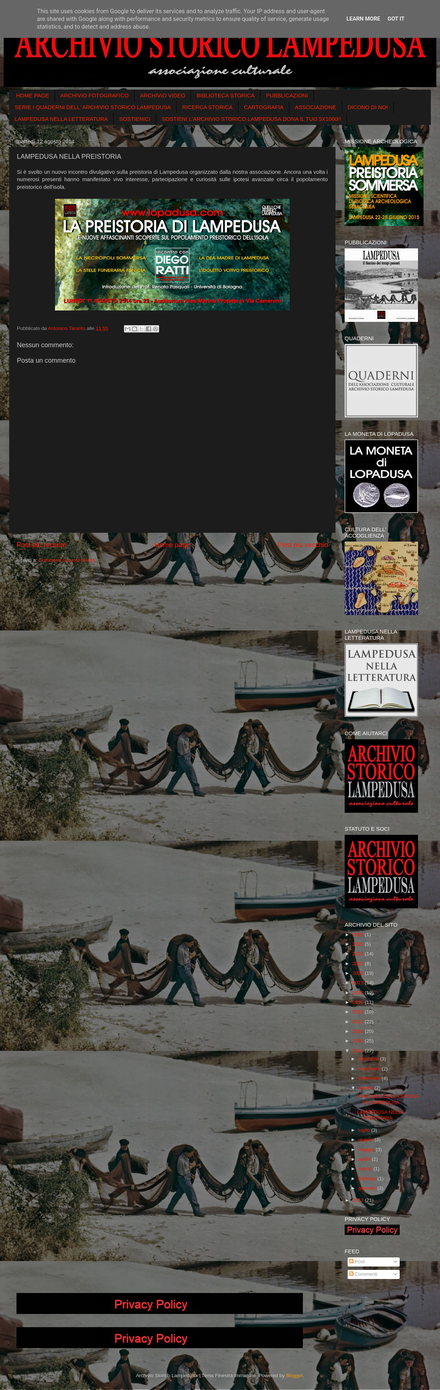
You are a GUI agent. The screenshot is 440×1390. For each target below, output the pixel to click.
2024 (358, 953)
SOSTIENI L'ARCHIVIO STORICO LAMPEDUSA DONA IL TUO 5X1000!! (251, 119)
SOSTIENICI (134, 119)
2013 (358, 1200)
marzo (365, 1168)
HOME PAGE (32, 95)
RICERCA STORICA (207, 107)
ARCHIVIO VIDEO (162, 95)
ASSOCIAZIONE (315, 107)
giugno (366, 1139)
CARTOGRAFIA (263, 107)
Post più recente (41, 545)
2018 (358, 1011)
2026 (358, 934)
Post (357, 1261)
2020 (358, 992)
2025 (358, 944)
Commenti (363, 1274)
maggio (367, 1149)
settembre (370, 1078)
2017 (358, 1021)
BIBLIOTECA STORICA (225, 95)
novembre (370, 1068)
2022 (358, 973)
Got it (396, 18)
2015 (358, 1041)
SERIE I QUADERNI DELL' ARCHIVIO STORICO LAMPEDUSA (93, 107)
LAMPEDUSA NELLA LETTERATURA (61, 119)
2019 (358, 1002)
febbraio (368, 1178)
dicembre (369, 1059)
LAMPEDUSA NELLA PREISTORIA (380, 1115)
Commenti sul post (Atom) (67, 560)
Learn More (363, 18)
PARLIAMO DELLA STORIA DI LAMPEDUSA (388, 1099)
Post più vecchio (303, 545)
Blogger (294, 1375)
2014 (358, 1050)
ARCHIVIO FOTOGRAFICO (94, 95)
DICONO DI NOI (368, 107)
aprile (365, 1159)
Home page (172, 545)
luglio (364, 1130)
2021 (358, 982)
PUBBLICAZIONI (287, 95)
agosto (366, 1088)
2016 (358, 1031)
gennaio (367, 1188)
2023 (358, 963)
